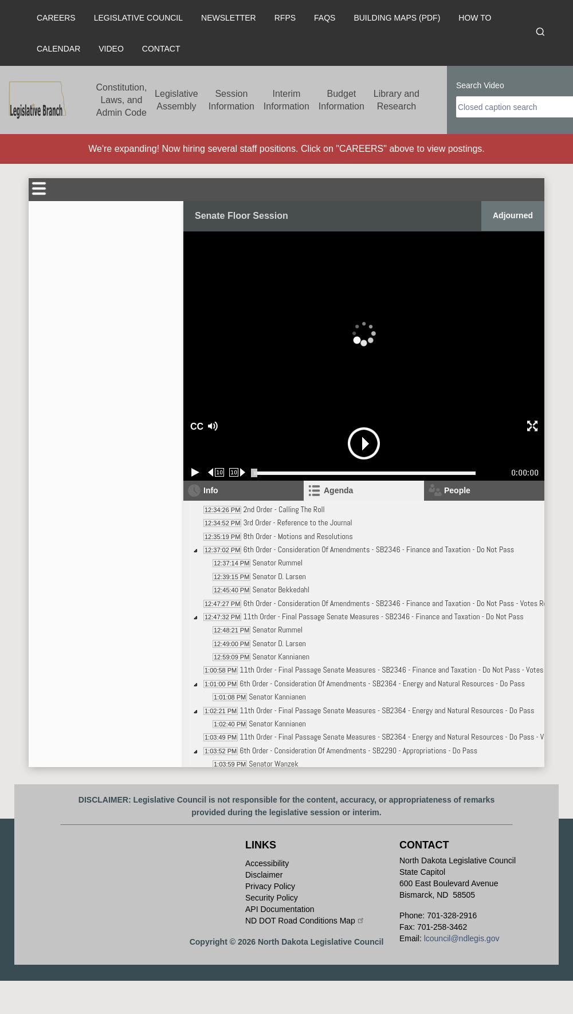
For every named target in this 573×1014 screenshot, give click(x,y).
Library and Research (396, 100)
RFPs (285, 17)
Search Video (480, 85)
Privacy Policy (270, 886)
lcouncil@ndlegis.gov (462, 938)
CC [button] (195, 426)
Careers (56, 17)
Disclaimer (263, 874)
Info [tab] (210, 490)
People (457, 490)
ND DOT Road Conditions (305, 920)
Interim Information (286, 100)
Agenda (338, 490)
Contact (161, 48)
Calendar (58, 48)
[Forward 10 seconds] (237, 472)
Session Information (231, 100)
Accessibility (267, 863)
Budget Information (341, 100)
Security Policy (271, 897)
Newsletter (228, 17)
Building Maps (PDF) (397, 17)
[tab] (364, 491)
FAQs (324, 17)
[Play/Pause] (195, 472)
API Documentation (280, 909)
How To (474, 17)
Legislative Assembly (176, 100)
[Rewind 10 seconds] (216, 472)
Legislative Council (138, 17)
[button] (252, 426)
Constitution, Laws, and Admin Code (121, 99)
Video (111, 48)
